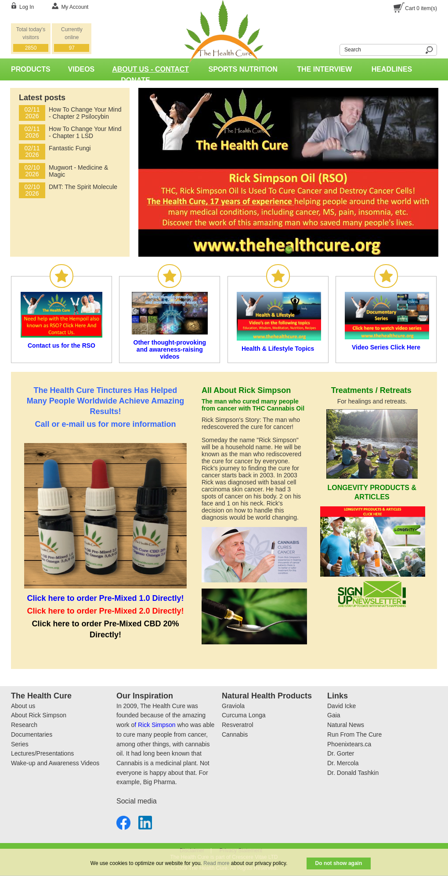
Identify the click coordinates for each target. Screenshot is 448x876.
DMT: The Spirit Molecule (83, 186)
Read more (216, 863)
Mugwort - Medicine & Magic (78, 171)
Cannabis (235, 734)
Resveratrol (237, 724)
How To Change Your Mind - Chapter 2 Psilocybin (85, 113)
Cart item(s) (421, 8)
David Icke (341, 705)
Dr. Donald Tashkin (353, 772)
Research (24, 724)
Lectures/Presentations (42, 753)
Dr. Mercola (343, 763)
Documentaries (31, 734)
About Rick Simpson (38, 715)
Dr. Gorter (340, 753)
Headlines (392, 69)
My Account (74, 7)
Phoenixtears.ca (349, 744)
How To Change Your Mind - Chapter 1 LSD (85, 132)
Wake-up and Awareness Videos (55, 763)
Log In (26, 7)
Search (334, 48)
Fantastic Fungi (70, 148)
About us (23, 705)
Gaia (333, 715)
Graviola (233, 705)
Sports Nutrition (243, 69)
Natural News (345, 724)
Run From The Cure (354, 734)
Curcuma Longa (244, 715)
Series (20, 744)
